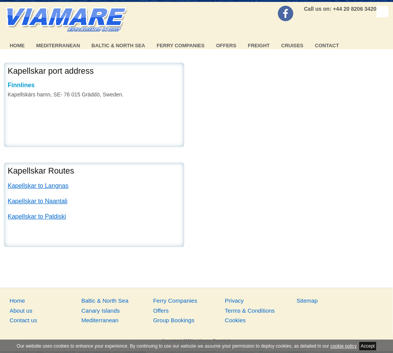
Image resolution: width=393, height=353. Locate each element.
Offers (226, 45)
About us (21, 310)
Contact (327, 45)
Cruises (292, 45)
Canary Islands (100, 310)
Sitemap (307, 300)
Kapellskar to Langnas (38, 185)
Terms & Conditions (250, 310)
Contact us (23, 320)
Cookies (235, 320)
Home (17, 45)
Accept (368, 346)
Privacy (234, 300)
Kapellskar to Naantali (38, 201)
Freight (259, 45)
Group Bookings (174, 320)
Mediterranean (58, 45)
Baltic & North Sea (118, 45)
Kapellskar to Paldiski (37, 216)
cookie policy (343, 346)
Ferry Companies (181, 45)
